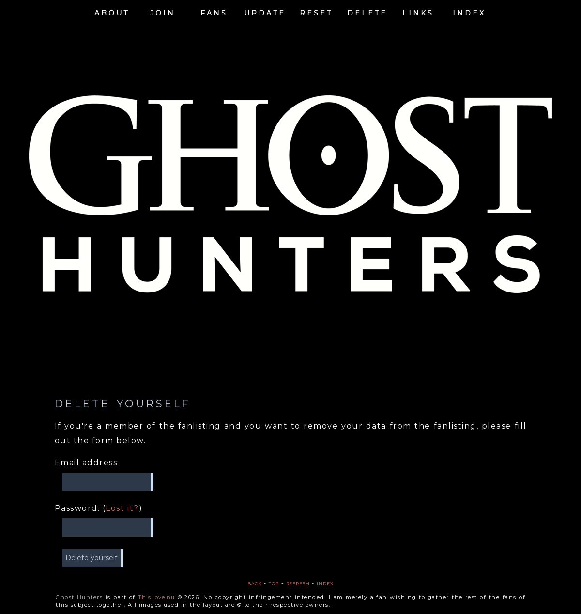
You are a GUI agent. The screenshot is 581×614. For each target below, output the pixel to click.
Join (162, 12)
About (111, 12)
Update (265, 12)
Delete (367, 12)
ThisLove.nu (156, 597)
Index (469, 12)
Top (274, 583)
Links (418, 12)
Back (254, 583)
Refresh (298, 583)
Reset (316, 12)
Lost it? (122, 508)
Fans (214, 12)
